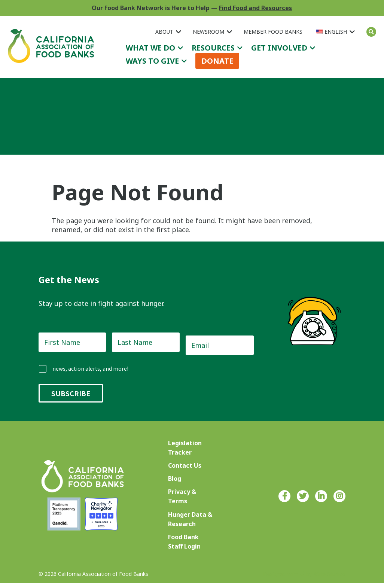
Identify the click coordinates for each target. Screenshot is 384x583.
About (164, 31)
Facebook (284, 496)
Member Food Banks (273, 31)
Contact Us (184, 465)
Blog (174, 478)
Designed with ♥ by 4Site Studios (304, 573)
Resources (213, 48)
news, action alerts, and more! (90, 368)
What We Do (150, 48)
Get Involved (279, 48)
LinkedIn (321, 496)
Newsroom (208, 31)
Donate (217, 61)
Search (371, 32)
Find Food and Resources (255, 8)
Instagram (339, 496)
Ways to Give (152, 61)
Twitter (303, 496)
